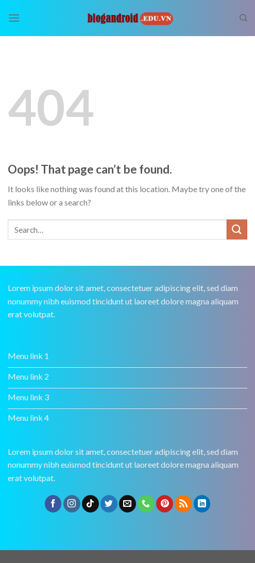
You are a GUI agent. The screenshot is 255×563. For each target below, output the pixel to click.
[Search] (243, 18)
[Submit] (237, 229)
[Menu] (14, 17)
